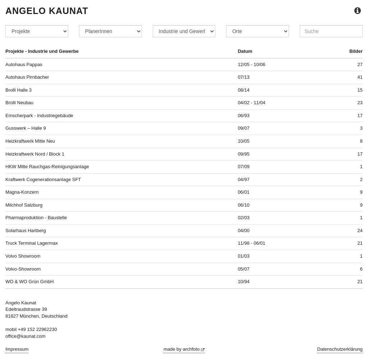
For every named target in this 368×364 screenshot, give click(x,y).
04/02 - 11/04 (252, 102)
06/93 (244, 115)
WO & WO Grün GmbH (29, 281)
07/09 (244, 166)
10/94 (244, 281)
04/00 (244, 230)
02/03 (244, 217)
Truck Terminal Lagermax (31, 243)
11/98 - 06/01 (252, 243)
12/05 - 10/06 (252, 64)
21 (360, 243)
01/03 (244, 256)
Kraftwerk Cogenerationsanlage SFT (43, 179)
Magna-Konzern (22, 192)
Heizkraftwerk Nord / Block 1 (34, 154)
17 (360, 115)
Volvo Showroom (23, 256)
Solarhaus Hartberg (25, 230)
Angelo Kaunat (46, 11)
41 (360, 77)
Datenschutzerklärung (340, 349)
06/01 (244, 192)
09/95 (244, 154)
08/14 (244, 90)
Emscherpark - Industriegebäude (39, 115)
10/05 (244, 141)
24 (360, 230)
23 (360, 102)
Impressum (16, 349)
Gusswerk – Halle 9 (25, 128)
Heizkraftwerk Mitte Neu (30, 141)
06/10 (244, 205)
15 (360, 90)
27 (360, 64)
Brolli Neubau (19, 102)
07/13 (244, 77)
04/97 (244, 179)
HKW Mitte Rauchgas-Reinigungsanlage (47, 166)
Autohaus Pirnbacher (27, 77)
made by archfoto (184, 349)
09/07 (244, 128)
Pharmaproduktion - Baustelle (36, 217)
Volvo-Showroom (23, 269)
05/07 (244, 269)
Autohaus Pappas (23, 64)
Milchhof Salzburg (23, 205)
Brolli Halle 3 (18, 90)
